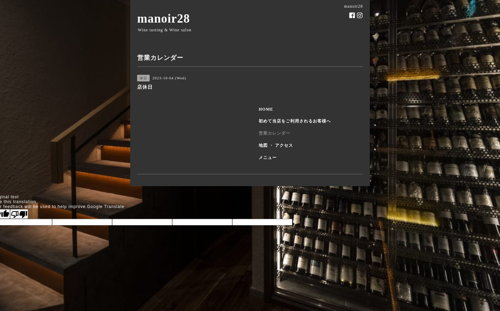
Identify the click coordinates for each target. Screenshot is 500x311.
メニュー (268, 157)
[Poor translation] (19, 214)
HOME (266, 109)
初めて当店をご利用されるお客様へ (295, 121)
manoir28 (163, 18)
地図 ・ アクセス (276, 145)
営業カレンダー (274, 133)
